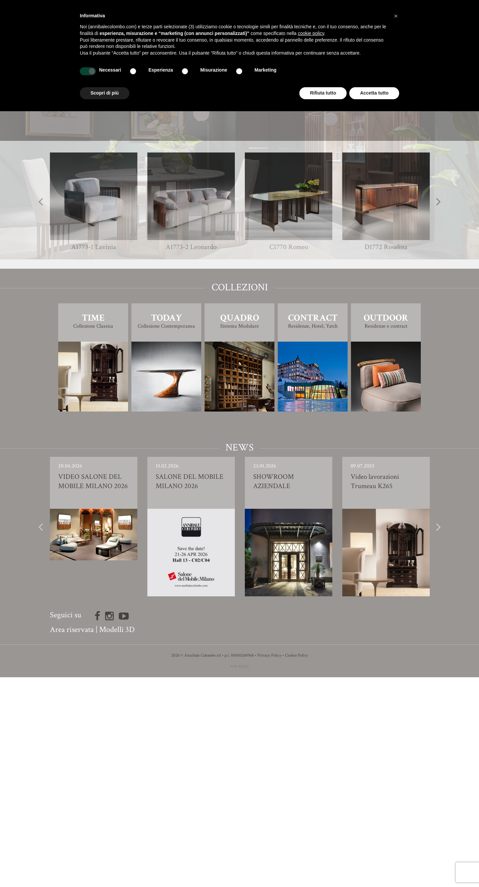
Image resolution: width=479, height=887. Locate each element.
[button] (396, 16)
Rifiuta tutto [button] (323, 93)
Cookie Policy (296, 865)
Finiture (239, 312)
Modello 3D (239, 331)
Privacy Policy (269, 865)
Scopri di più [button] (104, 93)
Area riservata (72, 839)
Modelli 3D (117, 839)
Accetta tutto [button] (374, 93)
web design (239, 876)
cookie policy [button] (311, 33)
